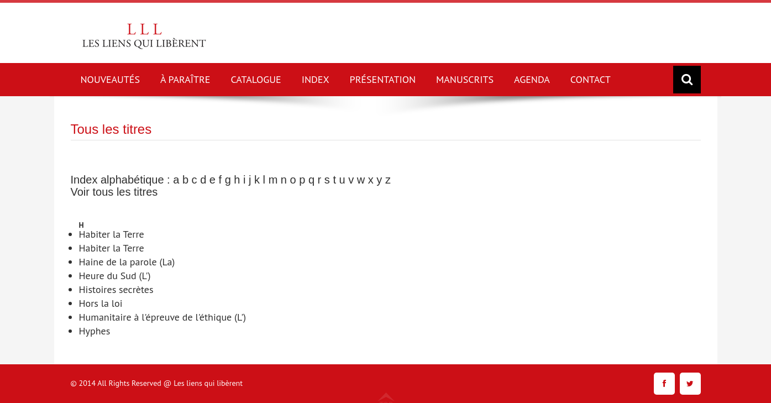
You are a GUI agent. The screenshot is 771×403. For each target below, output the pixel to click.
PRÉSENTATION (383, 79)
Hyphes (95, 331)
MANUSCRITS (465, 79)
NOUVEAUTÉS (110, 79)
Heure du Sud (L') (115, 275)
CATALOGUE (255, 79)
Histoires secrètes (116, 289)
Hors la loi (101, 303)
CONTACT (590, 79)
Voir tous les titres (114, 192)
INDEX (315, 79)
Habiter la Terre (111, 234)
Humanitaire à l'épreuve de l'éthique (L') (162, 317)
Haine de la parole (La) (127, 261)
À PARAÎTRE (185, 79)
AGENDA (532, 79)
